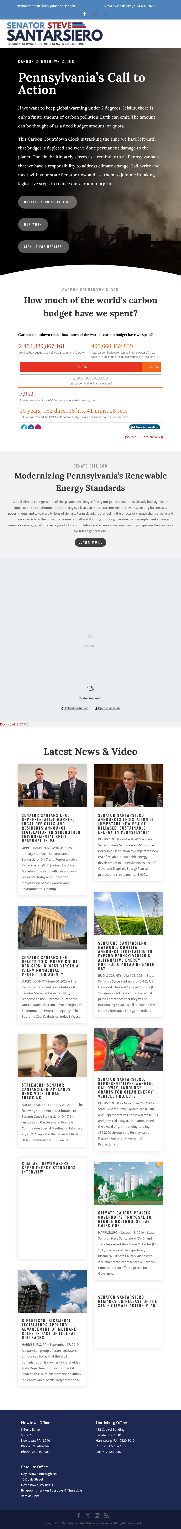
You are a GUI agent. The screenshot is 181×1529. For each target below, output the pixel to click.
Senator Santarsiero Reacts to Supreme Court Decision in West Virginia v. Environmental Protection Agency (50, 965)
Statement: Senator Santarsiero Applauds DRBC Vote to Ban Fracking (46, 1091)
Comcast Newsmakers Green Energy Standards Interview (49, 1167)
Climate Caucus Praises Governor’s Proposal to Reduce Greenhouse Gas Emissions (125, 1219)
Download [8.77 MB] (14, 724)
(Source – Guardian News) (144, 437)
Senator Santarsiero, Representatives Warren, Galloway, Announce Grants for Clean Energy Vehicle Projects (125, 1087)
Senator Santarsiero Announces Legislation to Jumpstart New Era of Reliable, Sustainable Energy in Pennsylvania (126, 823)
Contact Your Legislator (47, 202)
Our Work (33, 224)
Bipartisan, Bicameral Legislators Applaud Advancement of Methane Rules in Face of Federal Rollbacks (49, 1329)
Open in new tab (107, 708)
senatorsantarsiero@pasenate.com (46, 5)
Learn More (90, 542)
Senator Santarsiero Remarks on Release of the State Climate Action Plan (127, 1301)
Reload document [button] (74, 708)
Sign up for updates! (43, 246)
